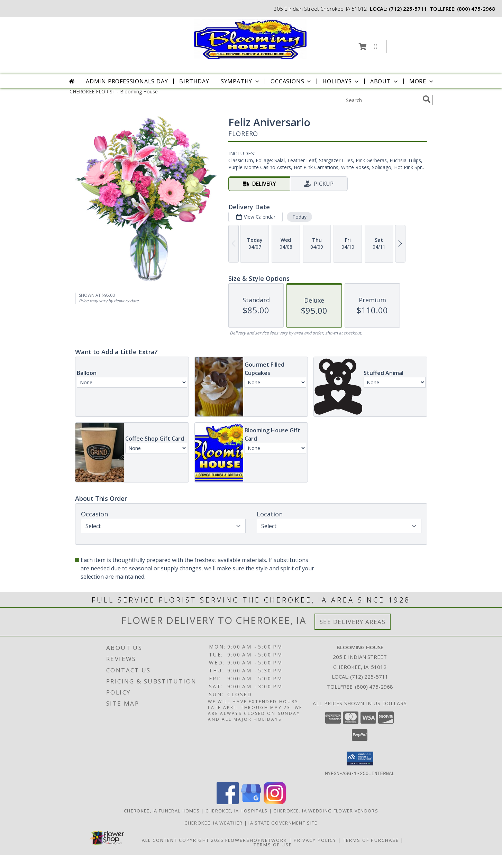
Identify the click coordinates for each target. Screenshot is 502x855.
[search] (426, 99)
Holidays (341, 81)
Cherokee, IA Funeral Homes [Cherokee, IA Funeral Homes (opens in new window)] (162, 810)
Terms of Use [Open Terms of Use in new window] (273, 844)
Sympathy (241, 81)
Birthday (194, 81)
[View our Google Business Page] (251, 802)
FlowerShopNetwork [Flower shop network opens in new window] (256, 840)
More (422, 81)
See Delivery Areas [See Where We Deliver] (353, 622)
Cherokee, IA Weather (213, 822)
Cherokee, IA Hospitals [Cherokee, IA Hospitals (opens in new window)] (237, 810)
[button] (368, 46)
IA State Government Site (282, 822)
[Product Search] (382, 100)
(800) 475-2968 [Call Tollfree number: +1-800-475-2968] (374, 686)
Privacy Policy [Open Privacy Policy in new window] (315, 840)
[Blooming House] (250, 38)
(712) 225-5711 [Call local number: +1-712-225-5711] (408, 8)
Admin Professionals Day (127, 81)
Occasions (291, 81)
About (384, 81)
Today (299, 216)
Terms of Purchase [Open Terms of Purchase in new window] (371, 840)
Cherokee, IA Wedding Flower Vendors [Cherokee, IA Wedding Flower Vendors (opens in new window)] (325, 810)
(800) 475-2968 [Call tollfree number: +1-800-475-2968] (476, 8)
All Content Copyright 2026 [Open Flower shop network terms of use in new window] (182, 840)
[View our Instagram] (275, 802)
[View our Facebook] (228, 802)
